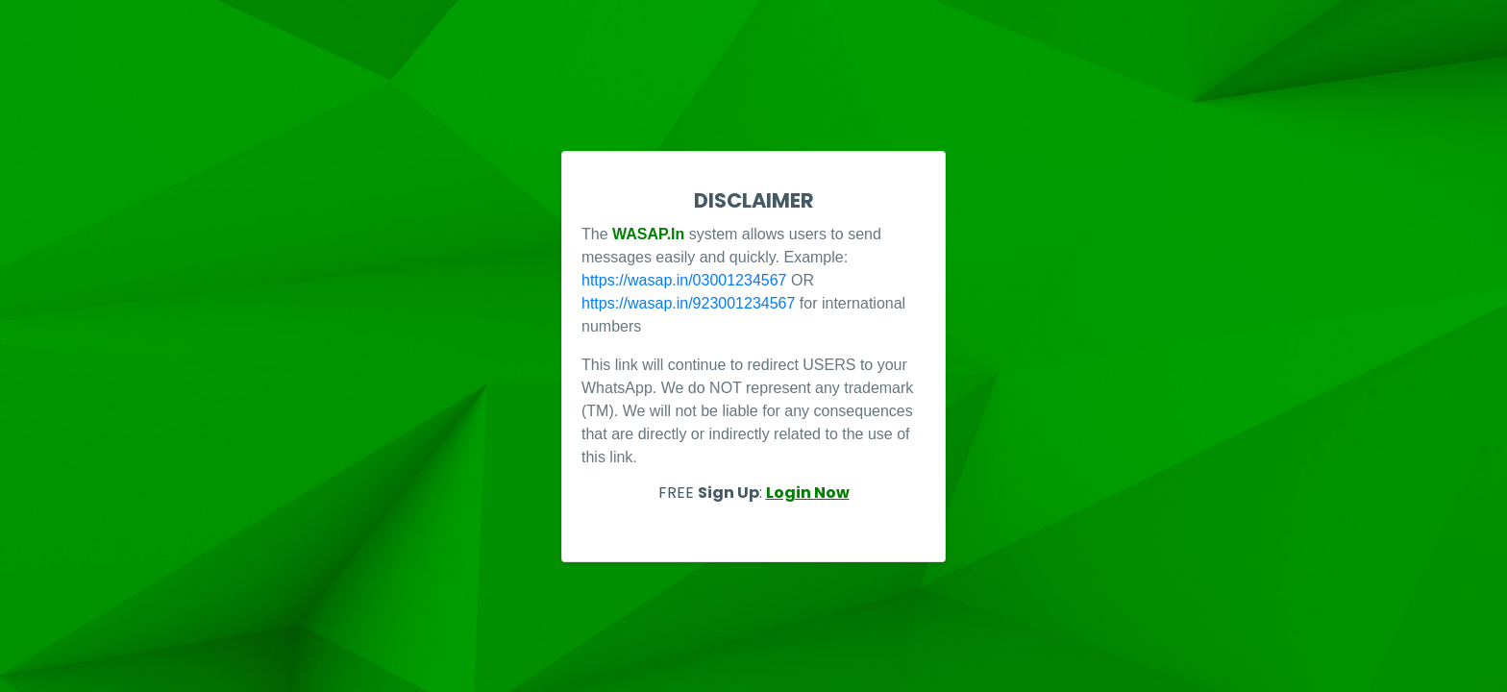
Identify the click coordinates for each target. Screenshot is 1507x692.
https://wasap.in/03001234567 (684, 280)
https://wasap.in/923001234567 (688, 303)
